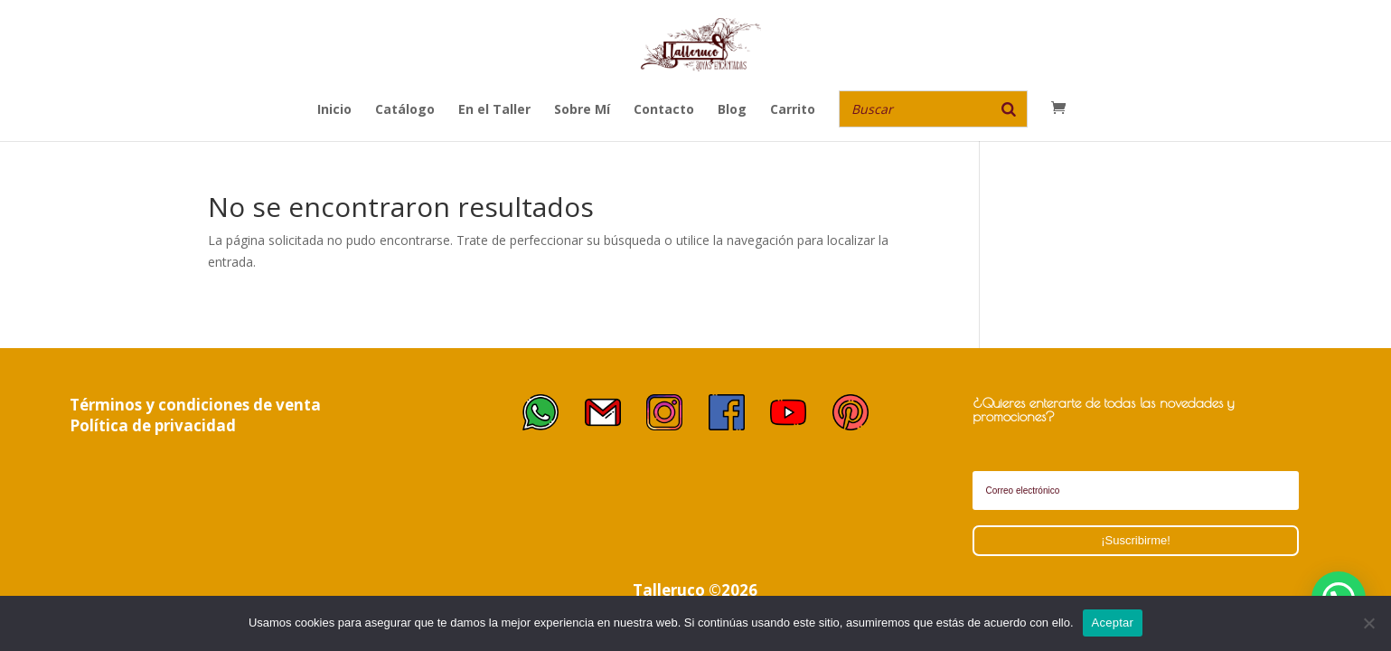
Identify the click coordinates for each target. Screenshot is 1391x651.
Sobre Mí (582, 110)
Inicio (334, 110)
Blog (732, 110)
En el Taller (494, 110)
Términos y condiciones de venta (195, 404)
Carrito (792, 110)
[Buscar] (1009, 109)
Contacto (664, 110)
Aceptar (1113, 622)
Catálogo (405, 110)
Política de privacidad (153, 425)
